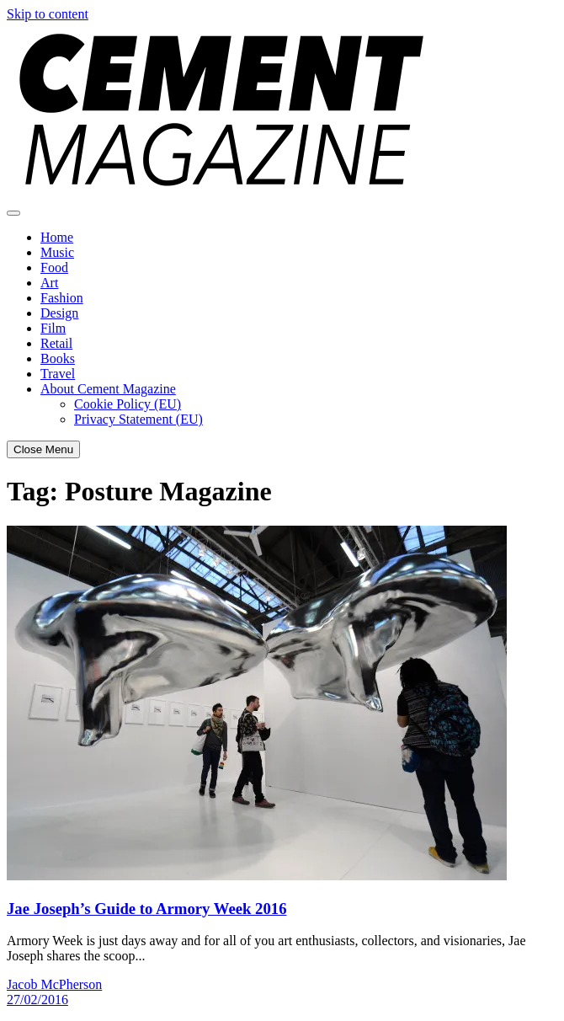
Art (49, 282)
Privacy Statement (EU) (138, 419)
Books (57, 358)
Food (54, 267)
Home (56, 237)
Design (59, 313)
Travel (57, 373)
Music (57, 252)
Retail (56, 343)
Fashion (61, 298)
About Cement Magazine (108, 389)
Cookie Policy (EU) (127, 404)
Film (53, 328)
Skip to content (47, 14)
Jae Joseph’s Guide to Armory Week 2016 (147, 908)
